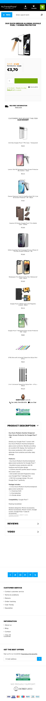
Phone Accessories (28, 508)
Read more (18, 107)
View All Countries (7, 635)
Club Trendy (9, 604)
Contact (8, 631)
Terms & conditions (12, 595)
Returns (8, 598)
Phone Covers (26, 509)
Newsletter (9, 608)
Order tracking (10, 601)
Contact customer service (14, 591)
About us (8, 625)
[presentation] (29, 14)
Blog (6, 628)
